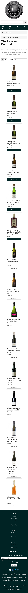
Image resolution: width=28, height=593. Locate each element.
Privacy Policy (14, 542)
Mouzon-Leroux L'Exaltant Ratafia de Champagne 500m (14, 232)
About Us (14, 528)
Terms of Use (14, 540)
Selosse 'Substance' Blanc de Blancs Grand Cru (13, 469)
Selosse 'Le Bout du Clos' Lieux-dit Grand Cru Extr (14, 380)
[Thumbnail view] (2, 59)
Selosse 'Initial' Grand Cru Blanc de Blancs (13, 350)
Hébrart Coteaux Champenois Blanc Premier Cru (13, 172)
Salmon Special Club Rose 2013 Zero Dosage (14, 321)
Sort (11, 59)
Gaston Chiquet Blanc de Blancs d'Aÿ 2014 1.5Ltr (13, 83)
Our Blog (14, 530)
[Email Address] (14, 558)
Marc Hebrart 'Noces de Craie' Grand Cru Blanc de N (13, 202)
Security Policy (14, 547)
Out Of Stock (14, 268)
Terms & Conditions (21, 561)
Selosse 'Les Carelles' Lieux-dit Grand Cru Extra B (14, 410)
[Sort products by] (20, 59)
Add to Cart (14, 90)
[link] (12, 570)
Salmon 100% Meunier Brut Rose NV (13, 291)
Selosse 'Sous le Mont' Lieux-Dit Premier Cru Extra (13, 439)
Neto (19, 589)
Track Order (14, 518)
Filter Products (6, 33)
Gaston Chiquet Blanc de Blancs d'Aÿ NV (13, 113)
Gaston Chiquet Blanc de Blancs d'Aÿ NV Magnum (13, 143)
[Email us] (10, 570)
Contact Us (14, 532)
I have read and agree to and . (14, 561)
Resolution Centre (14, 521)
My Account (14, 516)
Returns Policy (14, 544)
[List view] (5, 59)
